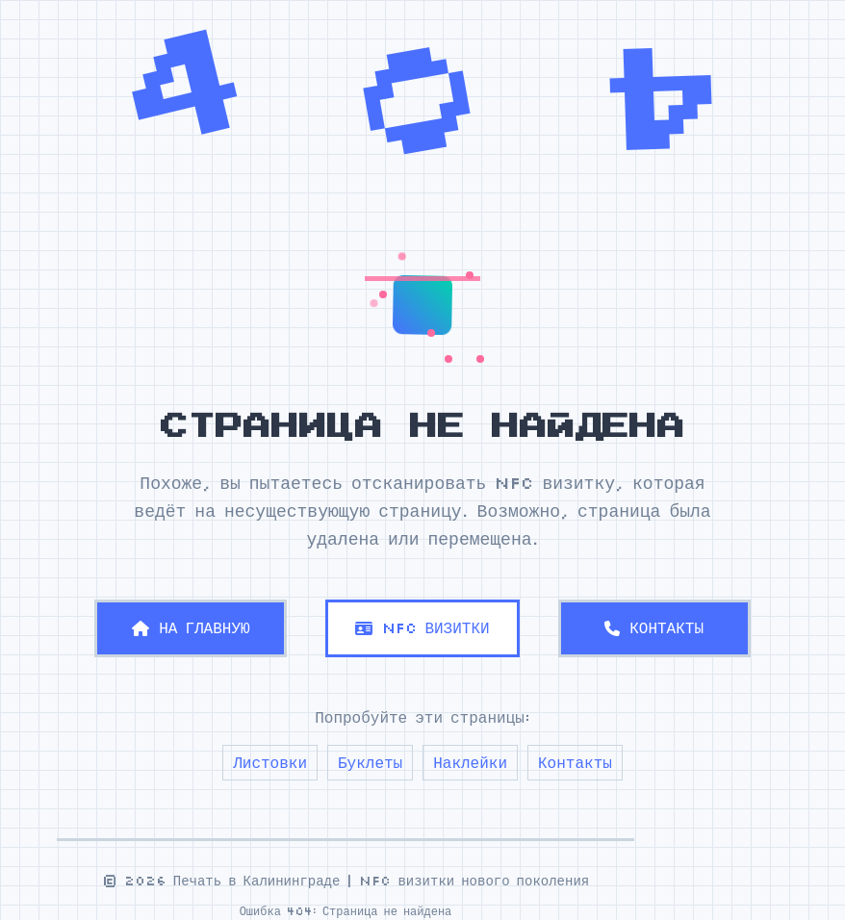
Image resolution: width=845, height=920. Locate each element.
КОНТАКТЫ (654, 627)
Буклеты (370, 762)
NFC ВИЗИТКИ (422, 627)
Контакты (575, 762)
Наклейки (470, 762)
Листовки (270, 762)
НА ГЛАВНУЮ (190, 627)
